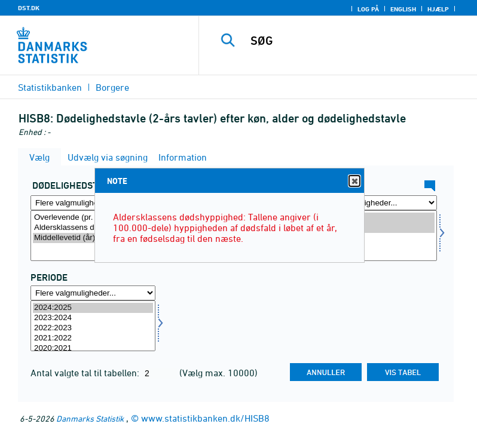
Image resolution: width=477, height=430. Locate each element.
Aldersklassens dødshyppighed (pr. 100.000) (93, 228)
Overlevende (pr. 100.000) (93, 218)
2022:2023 (93, 328)
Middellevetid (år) (93, 238)
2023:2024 (93, 318)
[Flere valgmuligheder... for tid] (92, 292)
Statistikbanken (50, 87)
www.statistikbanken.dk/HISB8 (205, 418)
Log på (368, 9)
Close (353, 181)
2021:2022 (93, 338)
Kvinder (374, 228)
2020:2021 (93, 348)
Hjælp (438, 9)
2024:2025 (93, 308)
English (403, 9)
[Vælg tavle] (92, 235)
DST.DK (28, 8)
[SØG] (355, 41)
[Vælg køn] (374, 235)
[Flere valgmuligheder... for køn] (374, 202)
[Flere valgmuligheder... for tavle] (92, 202)
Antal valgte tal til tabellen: (86, 372)
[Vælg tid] (92, 325)
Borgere (112, 87)
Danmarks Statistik (90, 418)
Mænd (374, 218)
